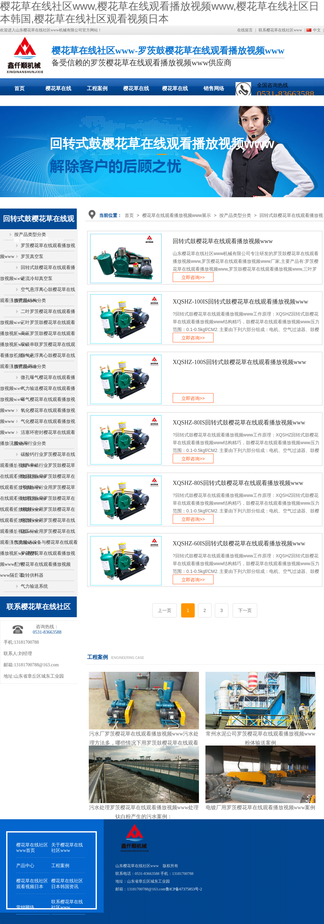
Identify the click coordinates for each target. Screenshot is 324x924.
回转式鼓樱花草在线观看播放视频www (223, 241)
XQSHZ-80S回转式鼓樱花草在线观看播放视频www (238, 483)
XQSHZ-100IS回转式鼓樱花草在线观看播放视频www (240, 301)
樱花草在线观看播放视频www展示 (58, 90)
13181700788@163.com (36, 664)
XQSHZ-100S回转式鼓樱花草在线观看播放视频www (239, 362)
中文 (317, 30)
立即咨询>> (193, 277)
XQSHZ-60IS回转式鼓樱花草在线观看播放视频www (239, 543)
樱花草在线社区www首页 (32, 848)
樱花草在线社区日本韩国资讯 (67, 883)
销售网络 (213, 88)
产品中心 (25, 865)
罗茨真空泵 (32, 256)
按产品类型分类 (235, 215)
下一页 (245, 610)
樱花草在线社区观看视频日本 (175, 90)
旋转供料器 (32, 575)
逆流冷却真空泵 (36, 278)
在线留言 (245, 30)
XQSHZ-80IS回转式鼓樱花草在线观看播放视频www (239, 422)
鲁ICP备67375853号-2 (184, 889)
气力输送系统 (34, 586)
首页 (19, 88)
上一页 (164, 610)
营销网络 (25, 907)
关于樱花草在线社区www (67, 848)
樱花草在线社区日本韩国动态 (136, 90)
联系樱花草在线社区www (280, 30)
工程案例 (97, 88)
